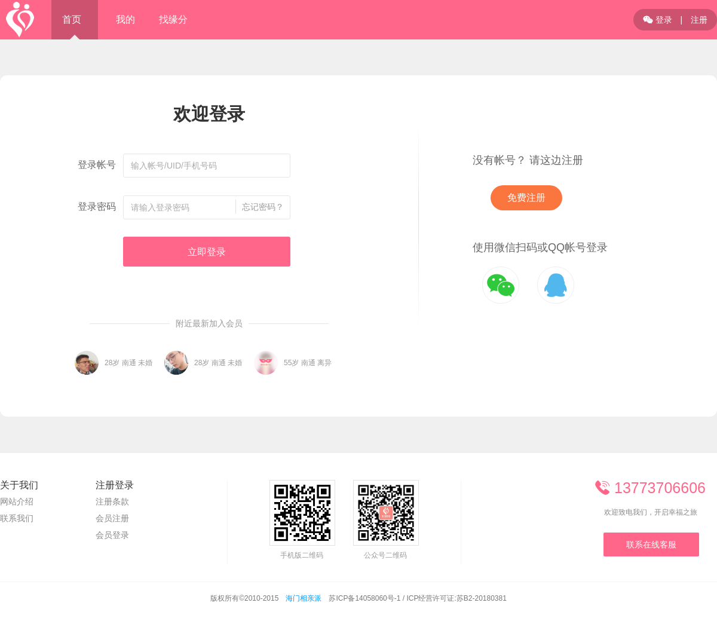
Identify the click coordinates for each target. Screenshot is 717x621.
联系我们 (16, 518)
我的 (125, 19)
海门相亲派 (303, 598)
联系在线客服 (651, 544)
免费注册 (526, 197)
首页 (71, 19)
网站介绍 (16, 501)
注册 (699, 20)
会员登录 (112, 535)
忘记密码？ (263, 207)
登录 (657, 19)
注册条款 (112, 501)
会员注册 (112, 518)
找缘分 (173, 19)
